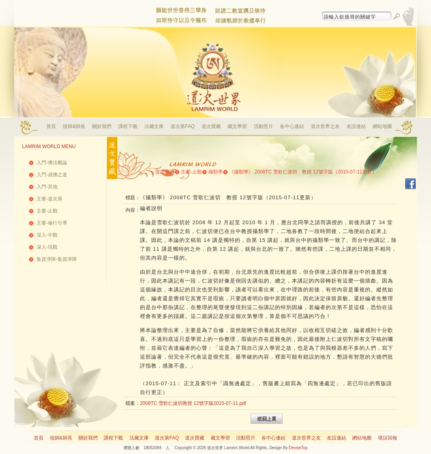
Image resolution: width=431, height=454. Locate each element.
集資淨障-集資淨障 (57, 259)
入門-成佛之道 (52, 174)
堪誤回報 (387, 438)
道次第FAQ (182, 126)
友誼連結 (356, 126)
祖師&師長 (74, 126)
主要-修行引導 (52, 223)
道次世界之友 (325, 126)
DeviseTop (298, 448)
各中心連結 (292, 126)
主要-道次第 (49, 199)
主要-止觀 (47, 211)
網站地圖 (382, 126)
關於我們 (101, 126)
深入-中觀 (47, 235)
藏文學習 (237, 126)
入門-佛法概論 (52, 162)
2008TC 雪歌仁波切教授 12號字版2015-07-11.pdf (193, 403)
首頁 (51, 126)
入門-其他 (47, 187)
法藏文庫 (154, 126)
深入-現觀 (47, 247)
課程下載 (128, 126)
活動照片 (263, 126)
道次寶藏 (211, 126)
